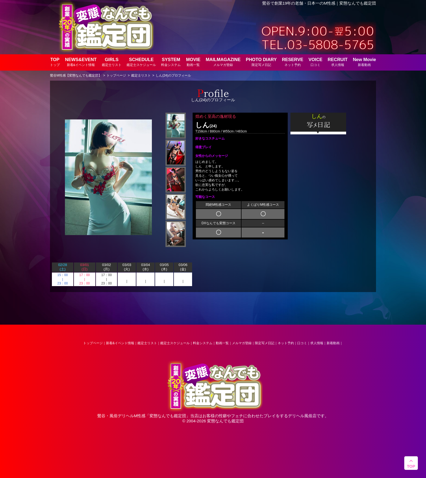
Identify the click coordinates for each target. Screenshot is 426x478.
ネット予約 (286, 343)
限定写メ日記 (264, 343)
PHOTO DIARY (261, 62)
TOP (55, 62)
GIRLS (111, 62)
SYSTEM (171, 62)
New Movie (364, 62)
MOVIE (193, 62)
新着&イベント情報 (120, 343)
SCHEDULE (141, 62)
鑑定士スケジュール (175, 343)
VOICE (315, 62)
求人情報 (316, 343)
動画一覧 (222, 343)
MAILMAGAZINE (223, 62)
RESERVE (292, 62)
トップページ (93, 343)
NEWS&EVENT (80, 62)
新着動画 (333, 343)
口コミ (302, 343)
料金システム (202, 343)
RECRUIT (337, 62)
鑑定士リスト (147, 343)
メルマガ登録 (242, 343)
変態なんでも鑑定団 (167, 415)
